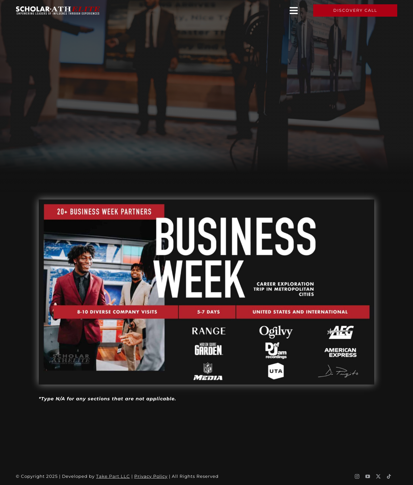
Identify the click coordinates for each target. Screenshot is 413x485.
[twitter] (378, 476)
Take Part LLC (113, 476)
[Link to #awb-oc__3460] (294, 10)
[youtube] (367, 476)
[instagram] (357, 476)
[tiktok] (389, 476)
